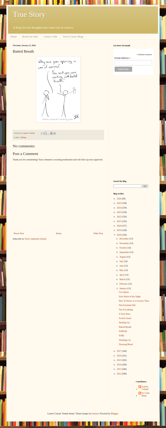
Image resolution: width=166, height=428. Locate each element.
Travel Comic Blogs (73, 36)
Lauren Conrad (145, 388)
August (122, 257)
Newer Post (19, 233)
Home (14, 36)
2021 (119, 221)
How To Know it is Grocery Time (134, 301)
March (122, 279)
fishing (23, 137)
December (124, 239)
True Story (29, 14)
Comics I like (50, 36)
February (123, 284)
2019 (119, 230)
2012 (119, 374)
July (121, 261)
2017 (119, 351)
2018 (119, 235)
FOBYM (123, 331)
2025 (119, 203)
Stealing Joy (124, 322)
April (122, 275)
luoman (95, 413)
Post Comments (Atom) (35, 239)
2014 (119, 364)
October (123, 248)
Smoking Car (125, 340)
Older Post (98, 233)
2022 (119, 217)
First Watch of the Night (130, 296)
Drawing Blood (126, 344)
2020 (119, 226)
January (123, 288)
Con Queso (124, 292)
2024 (119, 208)
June (121, 266)
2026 (119, 199)
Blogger (114, 413)
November (124, 243)
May (121, 270)
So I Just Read (145, 394)
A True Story (124, 314)
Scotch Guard (125, 318)
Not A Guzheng (126, 309)
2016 (119, 356)
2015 (119, 360)
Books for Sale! (30, 36)
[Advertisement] (133, 127)
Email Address (123, 58)
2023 (119, 212)
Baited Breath (125, 327)
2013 (119, 369)
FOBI (121, 335)
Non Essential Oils (127, 305)
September (124, 252)
